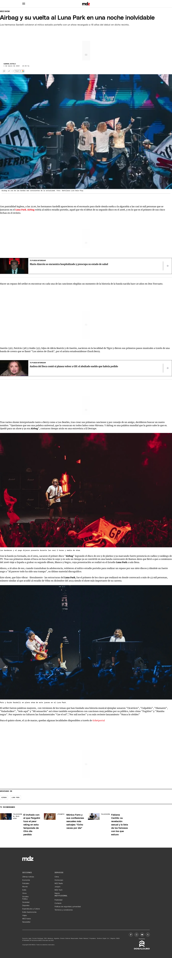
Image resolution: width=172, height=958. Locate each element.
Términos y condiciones (64, 910)
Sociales (25, 897)
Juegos (57, 887)
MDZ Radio (59, 883)
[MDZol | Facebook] (131, 934)
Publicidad (58, 900)
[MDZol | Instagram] (136, 934)
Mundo (25, 887)
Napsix (57, 893)
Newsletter (26, 922)
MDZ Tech (58, 890)
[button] (23, 4)
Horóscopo (59, 880)
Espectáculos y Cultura (31, 909)
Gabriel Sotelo (10, 64)
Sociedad (25, 902)
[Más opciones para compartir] (9, 71)
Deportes (25, 905)
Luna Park (16, 797)
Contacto (58, 903)
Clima (57, 877)
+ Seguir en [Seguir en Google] (19, 71)
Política (25, 899)
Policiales (25, 883)
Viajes (24, 915)
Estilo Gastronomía (29, 912)
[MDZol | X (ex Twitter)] (148, 934)
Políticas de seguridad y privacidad (68, 907)
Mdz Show (5, 11)
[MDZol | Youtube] (142, 934)
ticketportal (98, 720)
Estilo (24, 890)
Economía (26, 880)
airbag (4, 797)
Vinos (24, 893)
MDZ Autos (26, 919)
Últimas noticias (28, 877)
